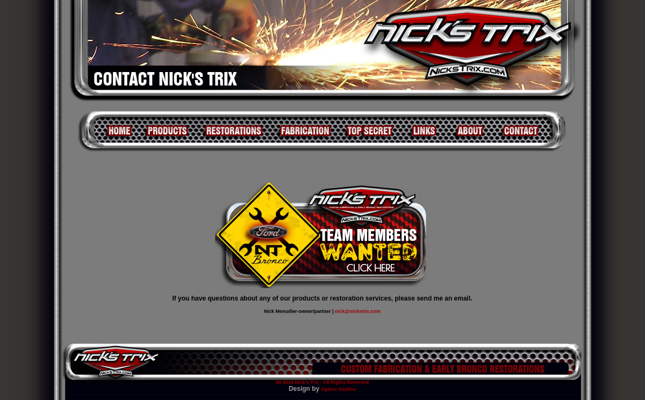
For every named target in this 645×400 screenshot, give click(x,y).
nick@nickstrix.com (358, 311)
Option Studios (338, 389)
